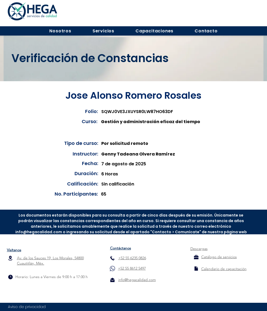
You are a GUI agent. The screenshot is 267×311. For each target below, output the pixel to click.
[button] (60, 31)
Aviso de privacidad (27, 306)
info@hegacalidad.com (38, 232)
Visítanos (14, 250)
